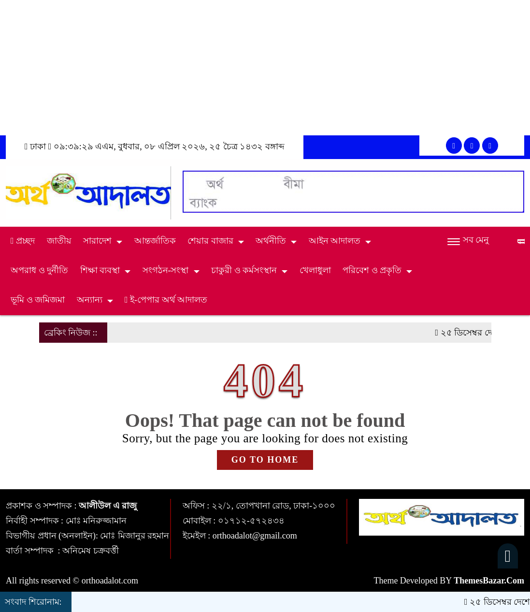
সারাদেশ (97, 241)
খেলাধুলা (315, 270)
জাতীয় (59, 241)
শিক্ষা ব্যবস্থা (100, 270)
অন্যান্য (89, 300)
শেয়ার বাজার (210, 241)
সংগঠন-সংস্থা (166, 270)
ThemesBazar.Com (489, 580)
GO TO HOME (265, 460)
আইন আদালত (335, 241)
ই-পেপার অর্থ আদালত (166, 300)
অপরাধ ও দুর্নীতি (39, 270)
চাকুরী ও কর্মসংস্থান (244, 270)
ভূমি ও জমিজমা (38, 300)
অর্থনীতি (271, 241)
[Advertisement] (265, 67)
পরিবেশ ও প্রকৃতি (372, 270)
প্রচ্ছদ (23, 241)
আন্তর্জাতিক (155, 241)
